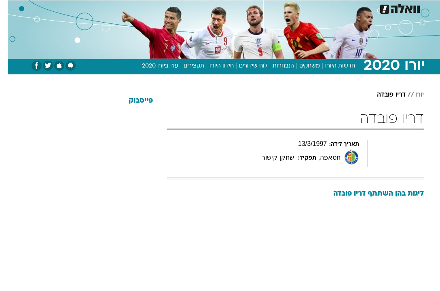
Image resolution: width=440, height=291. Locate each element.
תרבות (299, 7)
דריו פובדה (383, 95)
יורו (412, 95)
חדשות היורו (332, 66)
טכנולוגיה (158, 7)
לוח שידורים (245, 66)
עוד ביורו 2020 (152, 66)
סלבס (275, 7)
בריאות (211, 7)
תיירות (185, 7)
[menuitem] (344, 8)
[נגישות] (11, 7)
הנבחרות (275, 66)
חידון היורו (214, 66)
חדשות (349, 7)
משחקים (302, 66)
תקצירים (186, 66)
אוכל (234, 7)
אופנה (131, 7)
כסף (255, 7)
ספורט (323, 7)
